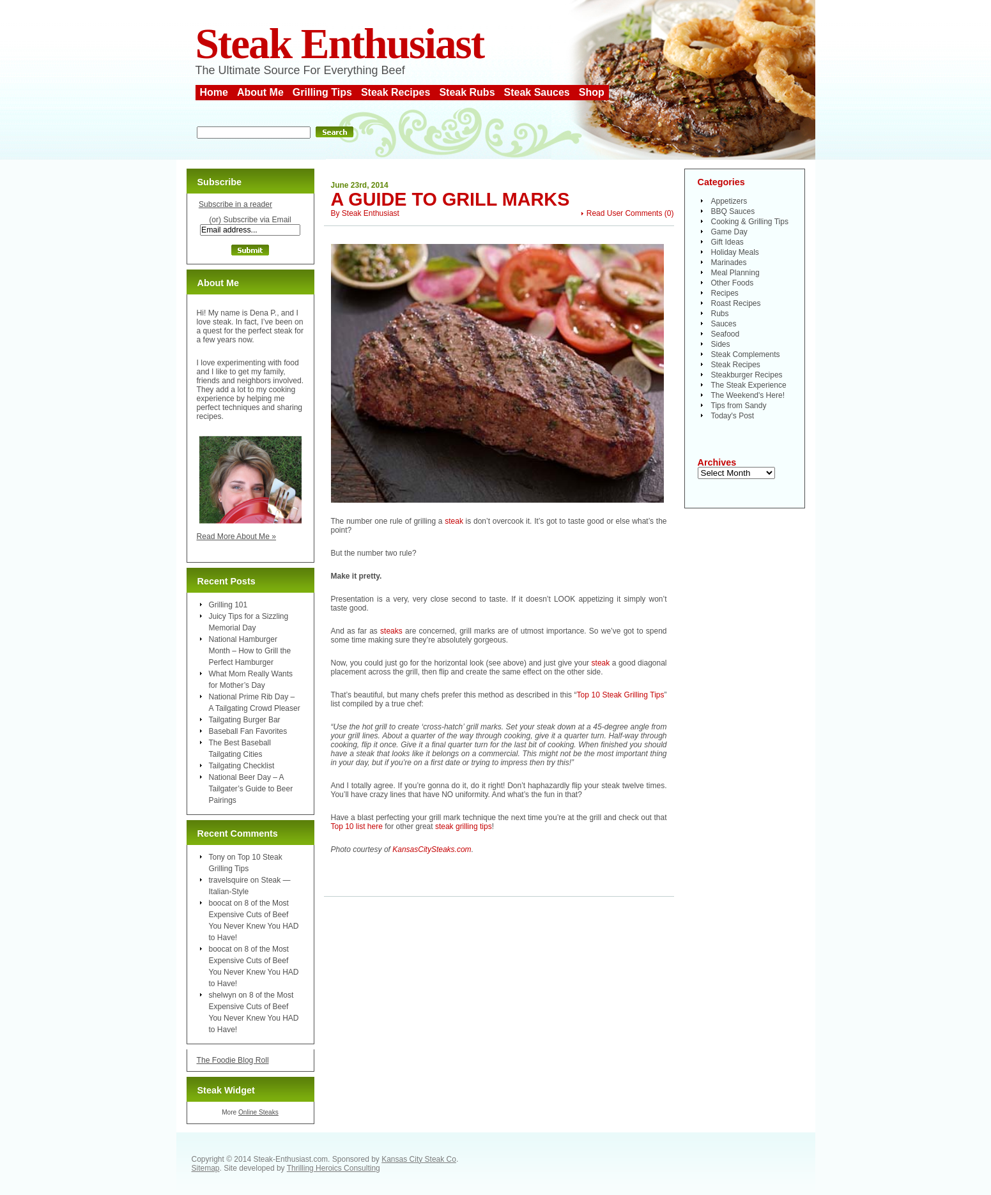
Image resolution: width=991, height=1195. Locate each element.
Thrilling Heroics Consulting (333, 1168)
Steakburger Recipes (747, 374)
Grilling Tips (322, 92)
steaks (391, 631)
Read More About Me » (237, 536)
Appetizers (729, 201)
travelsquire (229, 880)
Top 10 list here (357, 826)
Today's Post (733, 415)
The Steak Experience (749, 385)
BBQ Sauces (733, 211)
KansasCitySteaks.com (431, 849)
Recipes (725, 293)
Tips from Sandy (739, 405)
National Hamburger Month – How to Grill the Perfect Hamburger (250, 651)
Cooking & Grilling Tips (749, 221)
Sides (720, 344)
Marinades (729, 262)
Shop (591, 92)
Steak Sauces (537, 92)
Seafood (725, 334)
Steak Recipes (396, 92)
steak (454, 521)
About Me (260, 92)
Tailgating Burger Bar (244, 719)
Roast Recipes (736, 303)
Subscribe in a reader (235, 204)
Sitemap (206, 1168)
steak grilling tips (463, 826)
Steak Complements (745, 354)
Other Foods (732, 282)
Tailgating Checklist (242, 765)
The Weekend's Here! (748, 395)
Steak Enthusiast (340, 44)
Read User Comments (625, 213)
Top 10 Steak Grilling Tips (621, 694)
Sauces (724, 323)
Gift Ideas (727, 242)
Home (214, 92)
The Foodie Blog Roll (233, 1060)
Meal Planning (735, 272)
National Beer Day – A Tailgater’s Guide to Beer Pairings (251, 789)
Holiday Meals (735, 252)
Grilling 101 (228, 604)
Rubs (720, 313)
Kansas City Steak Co (418, 1159)
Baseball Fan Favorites (248, 731)
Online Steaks (258, 1112)
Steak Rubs (467, 92)
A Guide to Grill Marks (450, 199)
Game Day (729, 231)
